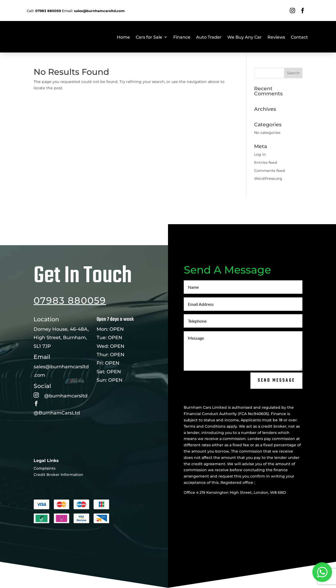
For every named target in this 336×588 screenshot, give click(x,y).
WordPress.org (268, 178)
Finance (181, 37)
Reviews (276, 37)
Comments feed (269, 170)
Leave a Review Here (59, 450)
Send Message (276, 399)
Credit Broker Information (58, 493)
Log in (260, 154)
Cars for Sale (149, 37)
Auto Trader (209, 37)
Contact (299, 37)
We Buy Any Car (244, 37)
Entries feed (265, 162)
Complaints (44, 486)
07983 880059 (70, 318)
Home (123, 37)
